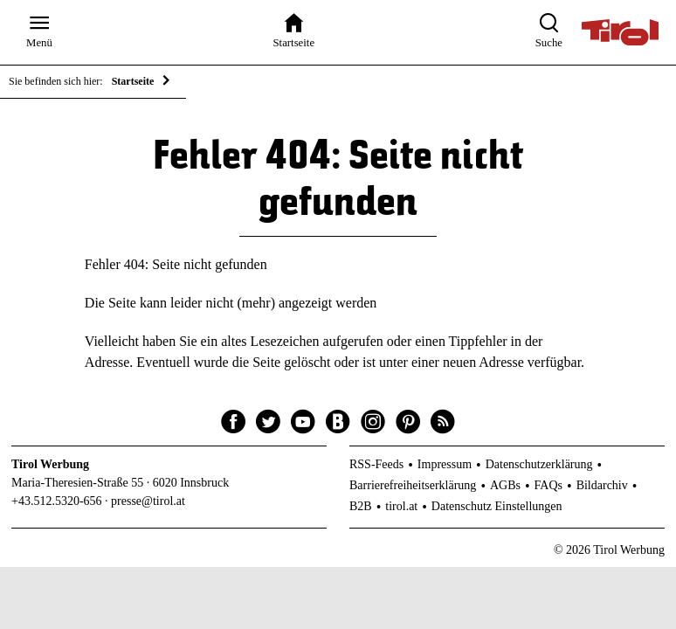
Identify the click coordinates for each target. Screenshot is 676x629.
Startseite (133, 81)
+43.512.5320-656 (56, 501)
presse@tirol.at (148, 501)
